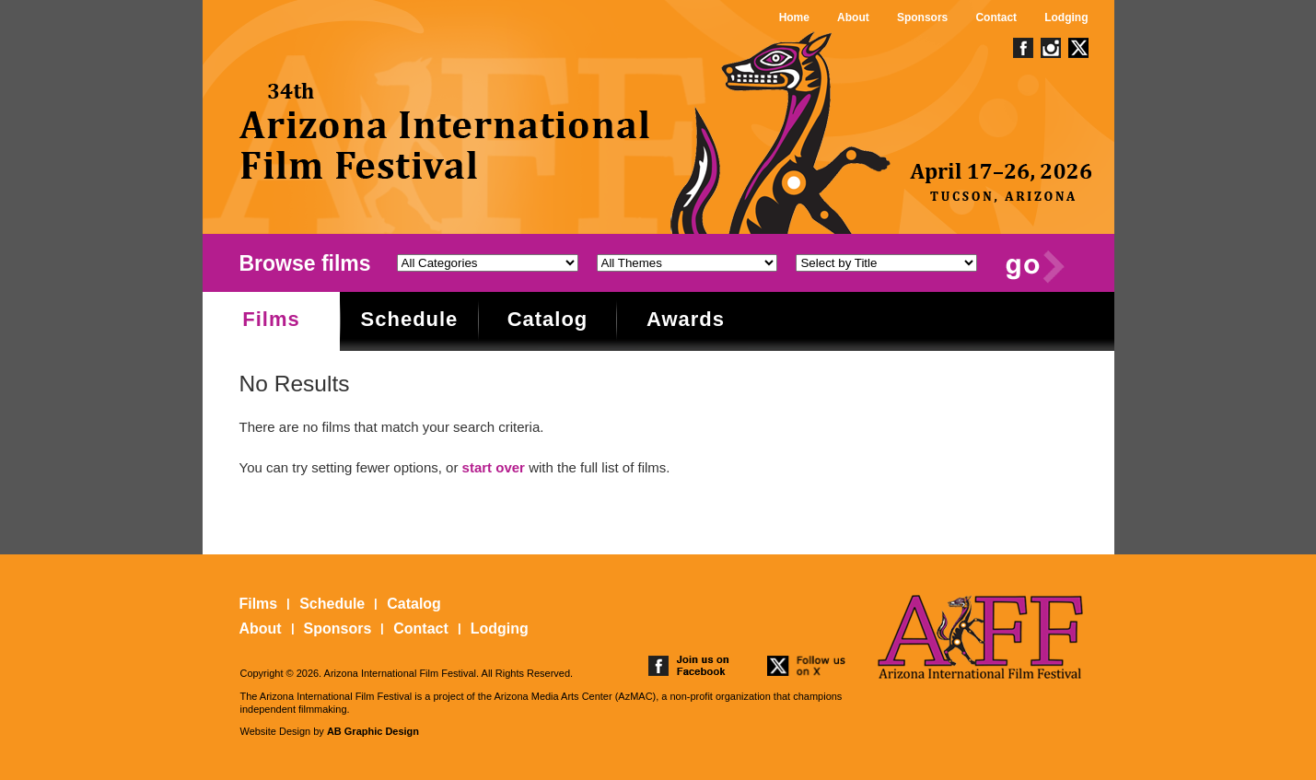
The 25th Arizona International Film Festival (446, 131)
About (853, 17)
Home (794, 17)
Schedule (410, 319)
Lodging (1066, 17)
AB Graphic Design (373, 731)
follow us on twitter (807, 666)
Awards (685, 319)
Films (270, 319)
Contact (996, 17)
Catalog (547, 319)
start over (493, 467)
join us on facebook (688, 666)
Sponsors (922, 17)
